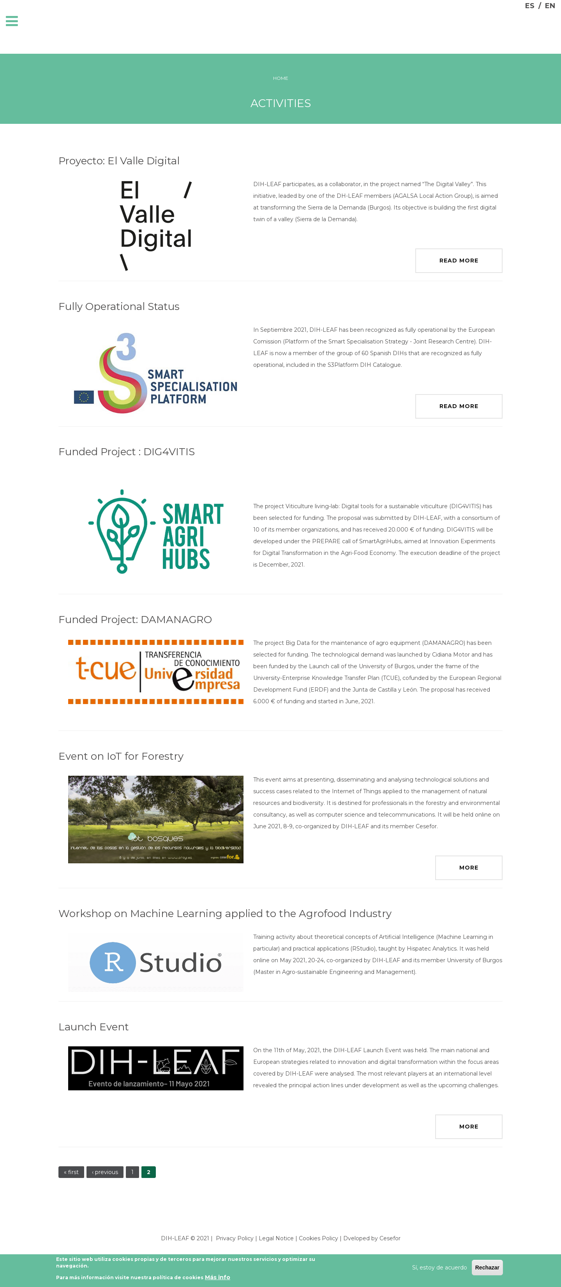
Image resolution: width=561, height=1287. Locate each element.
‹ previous (105, 1172)
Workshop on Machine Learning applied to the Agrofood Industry (225, 913)
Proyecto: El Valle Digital (119, 161)
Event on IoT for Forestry (120, 756)
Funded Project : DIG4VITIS (126, 451)
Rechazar (487, 1267)
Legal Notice (276, 1238)
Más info (217, 1277)
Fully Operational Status (119, 306)
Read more (458, 260)
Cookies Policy (318, 1238)
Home (280, 78)
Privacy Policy (235, 1238)
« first (71, 1172)
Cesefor (389, 1238)
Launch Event (93, 1027)
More (468, 867)
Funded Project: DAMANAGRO (135, 619)
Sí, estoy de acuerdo (439, 1267)
